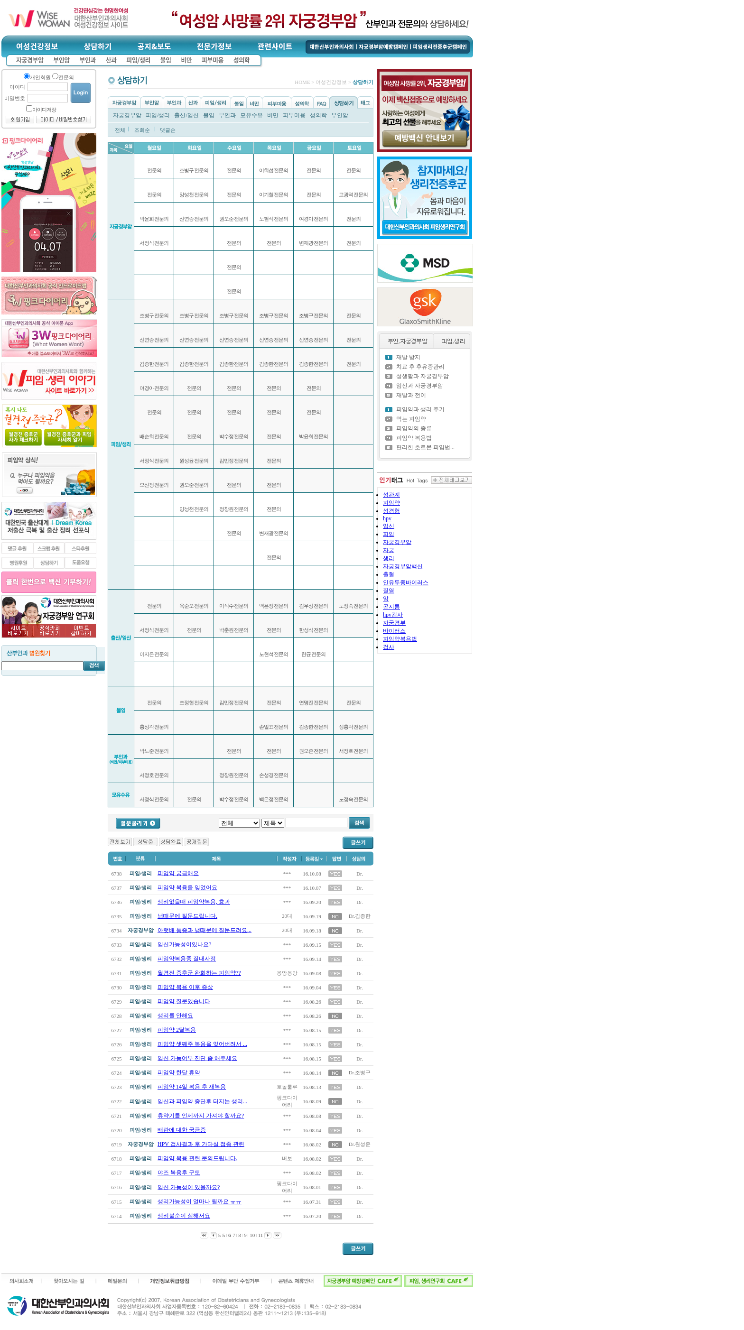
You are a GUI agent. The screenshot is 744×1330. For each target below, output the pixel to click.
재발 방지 (408, 357)
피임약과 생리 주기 (420, 409)
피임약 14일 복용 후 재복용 (192, 1086)
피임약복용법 (400, 639)
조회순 (142, 130)
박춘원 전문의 (234, 630)
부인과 (227, 115)
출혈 (388, 574)
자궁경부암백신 (403, 566)
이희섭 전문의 (273, 170)
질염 (388, 590)
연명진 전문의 (313, 702)
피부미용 (294, 115)
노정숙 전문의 (353, 606)
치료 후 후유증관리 (420, 366)
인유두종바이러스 (405, 582)
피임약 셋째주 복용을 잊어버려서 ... (202, 1044)
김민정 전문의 (234, 460)
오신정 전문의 (154, 485)
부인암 (339, 115)
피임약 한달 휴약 (179, 1072)
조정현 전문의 (194, 702)
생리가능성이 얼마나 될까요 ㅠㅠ (200, 1201)
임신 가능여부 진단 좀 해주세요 (197, 1058)
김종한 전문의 (154, 364)
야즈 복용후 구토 (179, 1172)
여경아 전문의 (154, 388)
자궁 (388, 550)
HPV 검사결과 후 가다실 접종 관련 (201, 1144)
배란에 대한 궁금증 (182, 1130)
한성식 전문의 (313, 630)
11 (260, 1235)
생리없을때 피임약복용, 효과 (194, 901)
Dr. (359, 874)
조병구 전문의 (154, 315)
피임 (388, 534)
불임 (208, 115)
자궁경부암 (127, 115)
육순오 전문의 (194, 606)
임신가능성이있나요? (184, 944)
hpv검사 (393, 614)
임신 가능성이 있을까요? (189, 1187)
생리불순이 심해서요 (184, 1215)
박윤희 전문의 (154, 219)
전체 (120, 130)
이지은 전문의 (154, 654)
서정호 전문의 (154, 775)
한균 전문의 (313, 654)
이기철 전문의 (273, 194)
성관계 (391, 494)
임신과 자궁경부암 (419, 385)
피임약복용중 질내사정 (187, 958)
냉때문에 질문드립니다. (187, 916)
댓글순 (168, 130)
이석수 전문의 (234, 606)
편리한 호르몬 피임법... (425, 447)
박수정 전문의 (234, 436)
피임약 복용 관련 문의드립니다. (197, 1158)
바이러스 (394, 631)
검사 (388, 647)
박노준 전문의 (154, 751)
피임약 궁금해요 (178, 873)
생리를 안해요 (175, 1015)
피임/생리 (158, 115)
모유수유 (251, 115)
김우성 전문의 (313, 606)
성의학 (318, 115)
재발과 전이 (411, 395)
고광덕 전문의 (353, 194)
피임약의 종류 (414, 428)
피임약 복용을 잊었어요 (187, 887)
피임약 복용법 (414, 437)
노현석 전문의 (273, 219)
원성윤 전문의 (194, 460)
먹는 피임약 (411, 419)
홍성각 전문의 (154, 727)
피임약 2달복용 (177, 1029)
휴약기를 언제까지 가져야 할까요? (201, 1115)
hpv (387, 518)
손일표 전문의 (273, 727)
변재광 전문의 (273, 533)
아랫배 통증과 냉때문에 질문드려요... (204, 930)
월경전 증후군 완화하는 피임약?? (199, 973)
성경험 (391, 511)
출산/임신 (186, 115)
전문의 (154, 170)
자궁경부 (394, 622)
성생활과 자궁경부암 (422, 376)
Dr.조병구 (360, 1072)
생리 (388, 558)
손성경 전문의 (273, 775)
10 (252, 1235)
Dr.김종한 (360, 916)
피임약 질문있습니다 (184, 1001)
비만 (273, 115)
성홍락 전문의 (353, 727)
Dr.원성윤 (360, 1144)
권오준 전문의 (194, 485)
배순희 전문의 (154, 436)
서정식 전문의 (154, 243)
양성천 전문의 (194, 194)
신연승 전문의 (154, 339)
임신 (388, 526)
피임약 (391, 502)
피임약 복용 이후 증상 (185, 987)
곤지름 (391, 606)
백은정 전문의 (273, 606)
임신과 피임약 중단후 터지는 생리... (202, 1101)
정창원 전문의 (234, 509)
